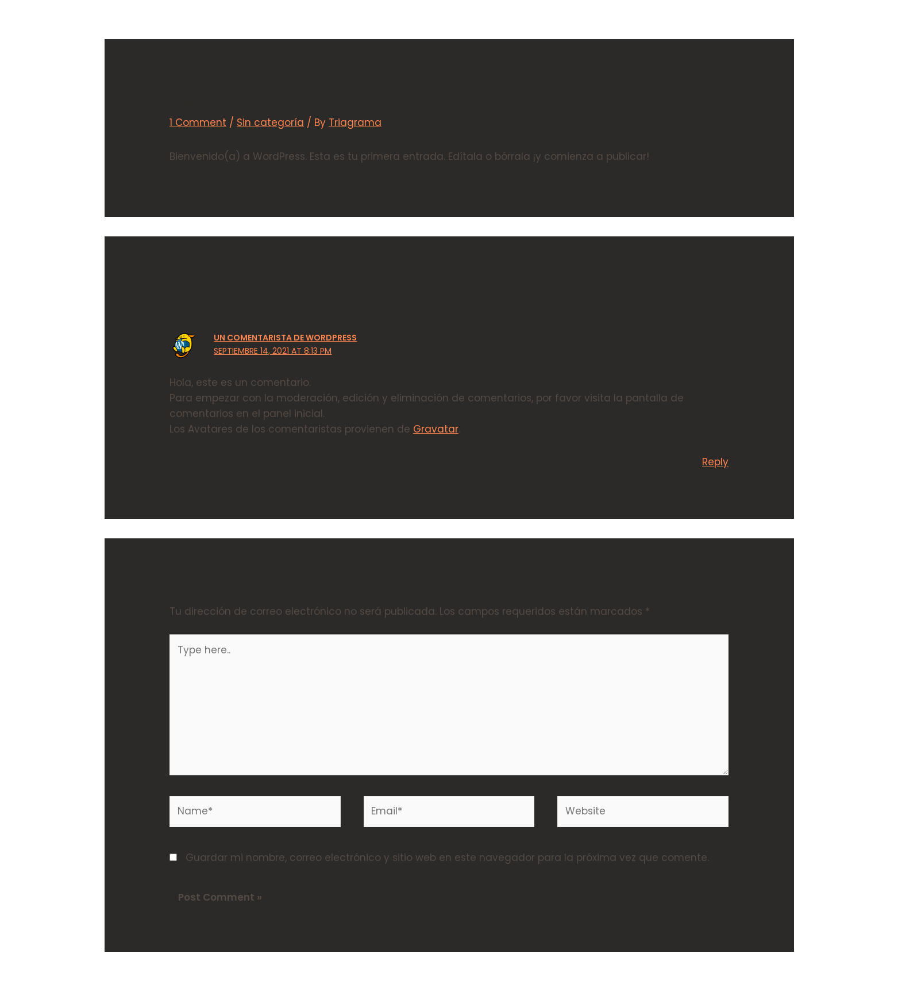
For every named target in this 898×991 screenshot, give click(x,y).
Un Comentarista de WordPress (285, 337)
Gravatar (435, 429)
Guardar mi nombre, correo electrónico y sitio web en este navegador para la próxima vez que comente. (447, 857)
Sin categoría (270, 122)
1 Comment (197, 122)
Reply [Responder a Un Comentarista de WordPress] (715, 462)
